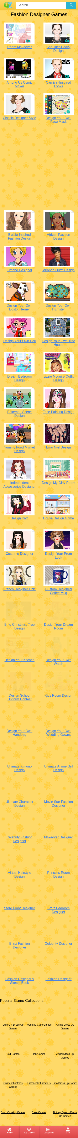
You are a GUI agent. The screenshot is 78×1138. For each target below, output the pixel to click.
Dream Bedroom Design (19, 378)
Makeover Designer (58, 837)
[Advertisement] (39, 168)
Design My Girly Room (58, 483)
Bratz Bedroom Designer (58, 910)
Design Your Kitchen (20, 660)
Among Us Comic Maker (19, 84)
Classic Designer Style (19, 118)
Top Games (29, 1130)
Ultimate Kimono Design (19, 768)
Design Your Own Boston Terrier (19, 307)
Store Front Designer (19, 908)
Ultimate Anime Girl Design (58, 768)
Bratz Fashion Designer (19, 945)
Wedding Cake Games (39, 1024)
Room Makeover (19, 47)
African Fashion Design (58, 236)
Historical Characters (39, 1083)
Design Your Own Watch (58, 662)
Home (10, 1130)
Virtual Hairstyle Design (19, 874)
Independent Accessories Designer (19, 484)
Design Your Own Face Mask (58, 119)
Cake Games (39, 1112)
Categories (49, 1130)
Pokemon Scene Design (19, 413)
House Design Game (58, 518)
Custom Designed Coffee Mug (58, 591)
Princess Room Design (58, 874)
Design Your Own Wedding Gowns (58, 732)
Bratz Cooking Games (13, 1112)
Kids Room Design (58, 695)
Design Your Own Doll (19, 341)
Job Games (39, 1054)
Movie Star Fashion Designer (58, 803)
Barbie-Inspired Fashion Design (19, 236)
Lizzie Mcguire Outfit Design (58, 378)
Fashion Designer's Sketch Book (19, 981)
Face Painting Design (58, 412)
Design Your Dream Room (58, 626)
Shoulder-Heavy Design (59, 49)
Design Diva (19, 518)
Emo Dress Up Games (64, 1083)
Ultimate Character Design (19, 803)
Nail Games (13, 1054)
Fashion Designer (59, 979)
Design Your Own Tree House (58, 343)
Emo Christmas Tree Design (19, 626)
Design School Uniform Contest (19, 697)
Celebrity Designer (58, 943)
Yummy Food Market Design (19, 449)
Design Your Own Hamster (58, 307)
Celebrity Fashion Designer (19, 839)
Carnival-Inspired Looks (58, 84)
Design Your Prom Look (58, 555)
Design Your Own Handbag (19, 732)
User (68, 1130)
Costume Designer (19, 553)
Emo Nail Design (58, 447)
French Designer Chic (19, 589)
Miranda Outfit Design (58, 270)
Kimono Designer (19, 270)
